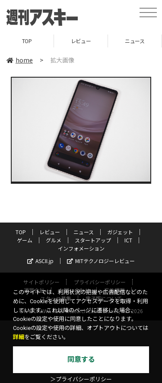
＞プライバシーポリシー (81, 379)
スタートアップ (93, 240)
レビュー (81, 40)
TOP (27, 40)
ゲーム (24, 240)
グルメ (53, 240)
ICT (128, 240)
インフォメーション (81, 248)
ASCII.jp (40, 260)
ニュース (134, 40)
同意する (81, 359)
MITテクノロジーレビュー (101, 260)
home (19, 60)
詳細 (18, 337)
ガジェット (120, 231)
